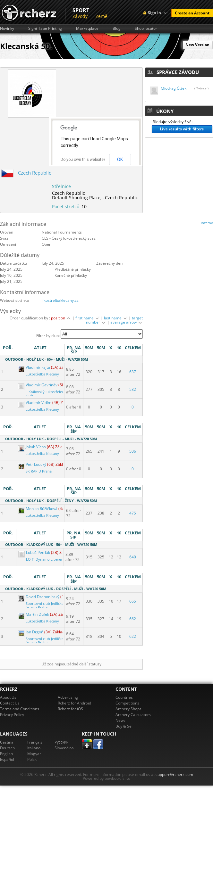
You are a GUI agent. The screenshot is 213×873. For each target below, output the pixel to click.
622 (132, 636)
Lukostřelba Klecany (42, 374)
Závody (80, 16)
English (6, 753)
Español (7, 759)
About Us (8, 697)
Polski (32, 759)
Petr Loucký (32, 464)
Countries (124, 697)
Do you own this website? (83, 159)
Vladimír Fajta (34, 367)
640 (132, 557)
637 (132, 372)
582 (132, 389)
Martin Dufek (34, 614)
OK (120, 159)
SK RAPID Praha (39, 471)
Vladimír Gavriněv (38, 385)
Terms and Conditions (19, 709)
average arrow (126, 322)
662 (132, 619)
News (120, 720)
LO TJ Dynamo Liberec (44, 559)
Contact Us (10, 703)
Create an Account (192, 13)
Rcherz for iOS (70, 709)
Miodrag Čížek (173, 88)
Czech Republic (34, 172)
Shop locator (146, 28)
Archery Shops (128, 709)
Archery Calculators (133, 714)
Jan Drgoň (31, 632)
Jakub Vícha (32, 446)
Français (34, 742)
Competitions (127, 703)
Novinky (7, 28)
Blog (117, 28)
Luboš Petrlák (34, 552)
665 (132, 601)
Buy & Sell (124, 726)
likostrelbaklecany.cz (60, 300)
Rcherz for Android (74, 703)
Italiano (33, 748)
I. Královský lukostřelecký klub (46, 394)
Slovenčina (64, 748)
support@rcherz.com (174, 774)
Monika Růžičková (38, 508)
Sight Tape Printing (45, 28)
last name (116, 318)
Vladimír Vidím (35, 402)
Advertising (68, 697)
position (61, 318)
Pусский (62, 742)
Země (101, 16)
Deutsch (7, 748)
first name (87, 318)
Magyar (34, 753)
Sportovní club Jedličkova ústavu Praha (47, 605)
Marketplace (87, 28)
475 (132, 513)
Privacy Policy (12, 714)
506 (132, 451)
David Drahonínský (39, 596)
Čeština (6, 742)
